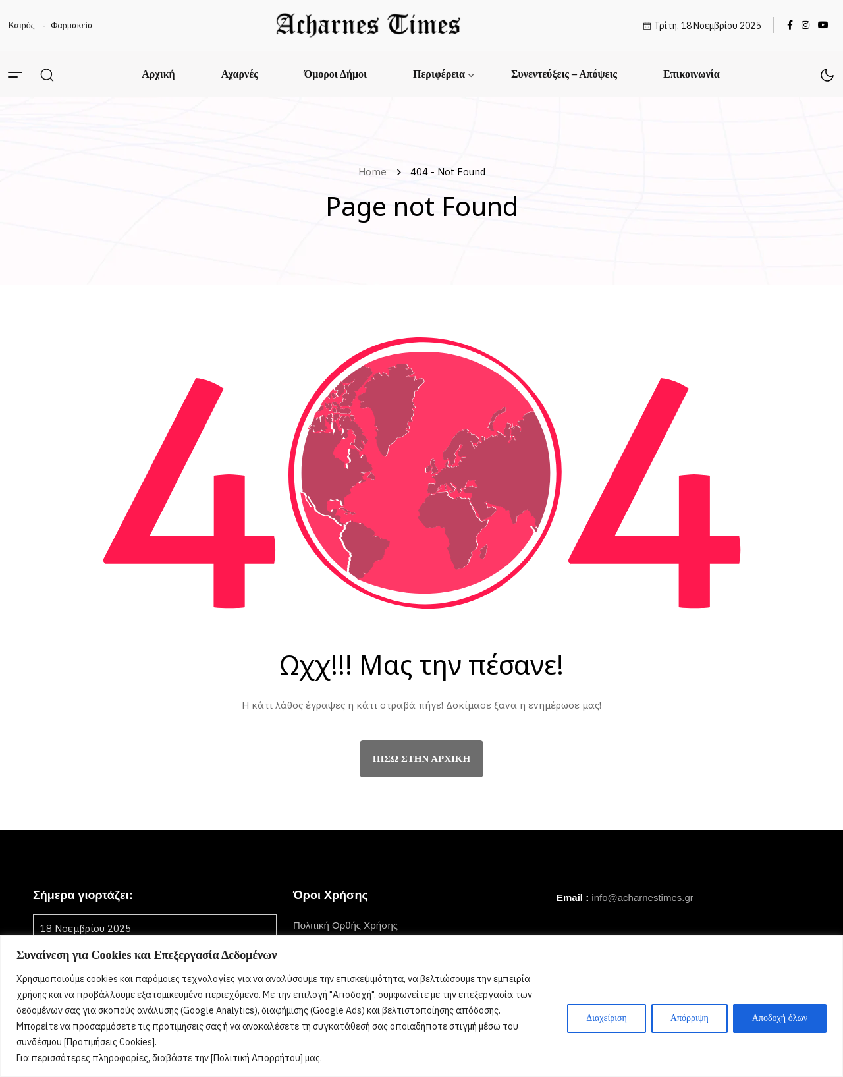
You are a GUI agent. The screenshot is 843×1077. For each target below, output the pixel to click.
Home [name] (375, 171)
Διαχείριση (606, 1018)
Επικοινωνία (691, 74)
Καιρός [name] (21, 25)
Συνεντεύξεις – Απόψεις (564, 74)
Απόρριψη (689, 1018)
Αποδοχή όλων (779, 1018)
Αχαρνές (239, 74)
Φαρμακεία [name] (71, 25)
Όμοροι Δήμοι (335, 74)
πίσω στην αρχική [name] (421, 759)
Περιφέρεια (439, 74)
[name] (368, 25)
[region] (421, 1006)
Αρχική (158, 74)
